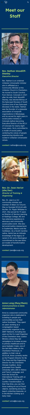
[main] (15, 13)
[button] (2, 2)
